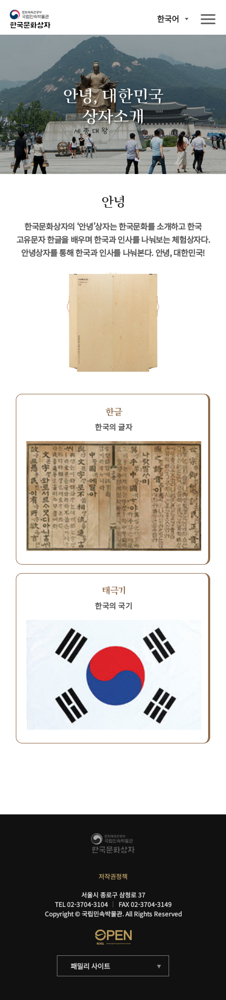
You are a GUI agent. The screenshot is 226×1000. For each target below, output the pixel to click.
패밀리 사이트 (90, 966)
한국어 (168, 19)
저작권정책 (113, 876)
